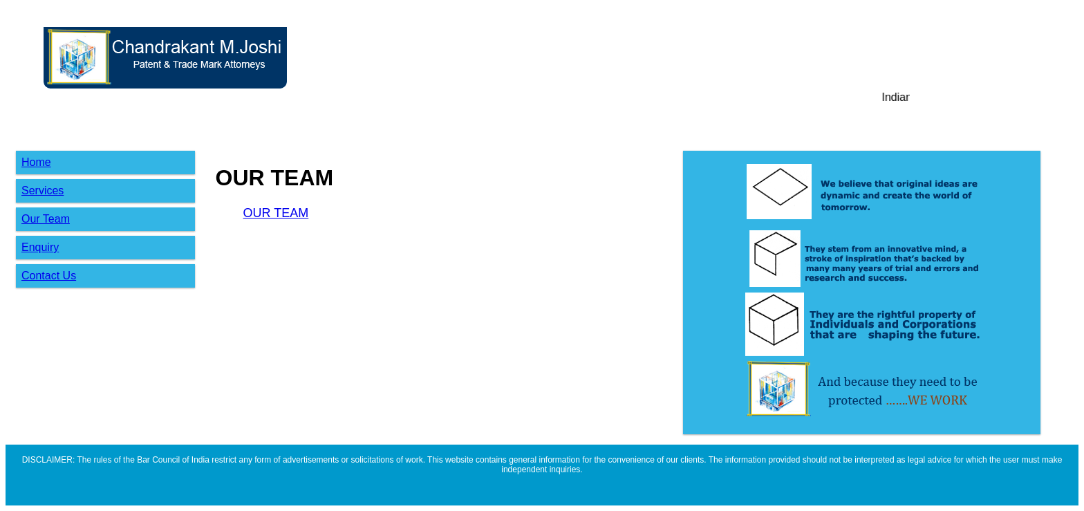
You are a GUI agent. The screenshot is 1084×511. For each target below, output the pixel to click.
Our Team (45, 219)
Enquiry (40, 247)
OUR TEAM (276, 213)
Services (42, 190)
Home (36, 162)
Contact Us (48, 275)
